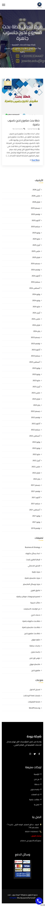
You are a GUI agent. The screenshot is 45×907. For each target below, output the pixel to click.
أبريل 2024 (36, 312)
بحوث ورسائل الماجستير (31, 584)
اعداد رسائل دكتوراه (33, 553)
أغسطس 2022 (34, 436)
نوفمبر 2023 (35, 343)
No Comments (18, 128)
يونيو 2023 (36, 374)
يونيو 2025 (36, 232)
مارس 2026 (36, 195)
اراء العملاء (35, 794)
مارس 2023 (36, 392)
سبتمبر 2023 (35, 356)
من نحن (36, 779)
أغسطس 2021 (34, 509)
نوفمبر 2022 (35, 417)
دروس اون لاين (34, 658)
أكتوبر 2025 (36, 220)
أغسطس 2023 (34, 362)
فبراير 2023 (36, 399)
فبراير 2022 (36, 473)
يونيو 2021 (36, 522)
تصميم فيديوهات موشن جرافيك (28, 596)
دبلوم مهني (35, 639)
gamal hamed (33, 128)
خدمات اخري (35, 615)
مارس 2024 (36, 319)
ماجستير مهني (34, 664)
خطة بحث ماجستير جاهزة (31, 627)
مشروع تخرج (35, 670)
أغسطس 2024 (34, 288)
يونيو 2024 (36, 300)
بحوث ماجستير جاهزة (32, 578)
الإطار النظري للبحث (33, 559)
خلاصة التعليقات (34, 701)
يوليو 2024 (36, 294)
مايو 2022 (36, 454)
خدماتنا (36, 784)
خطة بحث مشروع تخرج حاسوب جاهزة (23, 123)
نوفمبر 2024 (35, 269)
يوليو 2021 (36, 516)
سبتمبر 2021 (35, 503)
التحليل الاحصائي (34, 565)
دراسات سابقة (35, 645)
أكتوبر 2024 (36, 276)
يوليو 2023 (36, 368)
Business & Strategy (32, 547)
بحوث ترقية (36, 572)
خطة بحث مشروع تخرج (32, 633)
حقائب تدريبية (35, 602)
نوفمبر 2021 (35, 491)
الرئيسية (36, 774)
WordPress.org (34, 708)
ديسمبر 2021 (35, 485)
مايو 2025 (36, 239)
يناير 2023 (36, 405)
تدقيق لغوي (35, 590)
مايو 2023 (36, 380)
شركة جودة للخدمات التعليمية (24, 44)
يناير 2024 (36, 331)
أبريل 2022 (36, 460)
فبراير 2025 (36, 257)
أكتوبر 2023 (36, 349)
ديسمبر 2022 (35, 411)
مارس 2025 (36, 251)
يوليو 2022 (36, 442)
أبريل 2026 (36, 189)
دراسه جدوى (35, 652)
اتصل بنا (36, 804)
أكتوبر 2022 (36, 423)
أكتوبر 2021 (36, 497)
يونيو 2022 (36, 448)
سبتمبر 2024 (35, 282)
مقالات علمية (34, 799)
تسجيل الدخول (35, 689)
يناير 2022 (36, 479)
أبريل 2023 (36, 386)
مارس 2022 (36, 466)
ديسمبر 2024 (35, 263)
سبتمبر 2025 (35, 226)
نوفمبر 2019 (35, 528)
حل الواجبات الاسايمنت (32, 609)
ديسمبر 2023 (35, 337)
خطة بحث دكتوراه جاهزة (31, 621)
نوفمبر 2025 (35, 214)
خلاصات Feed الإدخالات (31, 695)
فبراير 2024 (36, 325)
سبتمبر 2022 (35, 429)
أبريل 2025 (36, 245)
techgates (13, 897)
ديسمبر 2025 (35, 208)
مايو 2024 (36, 306)
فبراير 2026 (36, 202)
